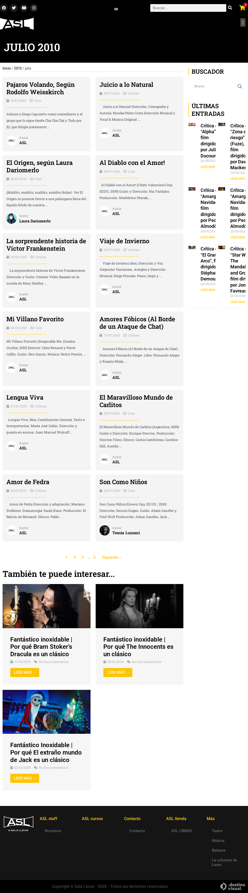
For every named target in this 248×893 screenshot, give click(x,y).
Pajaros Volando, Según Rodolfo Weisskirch (40, 88)
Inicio (7, 68)
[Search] (230, 8)
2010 (18, 68)
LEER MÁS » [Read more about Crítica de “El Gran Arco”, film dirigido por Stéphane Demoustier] (209, 290)
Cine (37, 100)
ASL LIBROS (181, 831)
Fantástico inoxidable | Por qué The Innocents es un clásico (138, 647)
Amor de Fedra (27, 482)
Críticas (133, 93)
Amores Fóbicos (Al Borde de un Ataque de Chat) (137, 323)
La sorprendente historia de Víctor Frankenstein (46, 244)
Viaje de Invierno (124, 241)
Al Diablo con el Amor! (132, 162)
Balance (218, 850)
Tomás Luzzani (126, 532)
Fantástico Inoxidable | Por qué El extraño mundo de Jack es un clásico (46, 752)
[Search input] (214, 86)
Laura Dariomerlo (35, 220)
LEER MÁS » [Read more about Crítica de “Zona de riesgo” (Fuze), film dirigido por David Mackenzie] (238, 179)
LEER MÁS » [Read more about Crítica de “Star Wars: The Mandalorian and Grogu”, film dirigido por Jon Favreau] (238, 302)
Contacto (137, 831)
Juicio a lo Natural (126, 84)
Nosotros (53, 831)
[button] (242, 22)
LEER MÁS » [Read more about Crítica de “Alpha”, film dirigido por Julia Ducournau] (209, 167)
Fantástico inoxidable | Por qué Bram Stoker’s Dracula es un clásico (41, 647)
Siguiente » (111, 557)
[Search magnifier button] (239, 86)
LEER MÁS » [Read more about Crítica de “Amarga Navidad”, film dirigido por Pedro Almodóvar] (209, 237)
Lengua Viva (24, 397)
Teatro (217, 831)
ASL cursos (92, 818)
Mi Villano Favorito (35, 319)
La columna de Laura (224, 862)
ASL (23, 142)
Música (218, 840)
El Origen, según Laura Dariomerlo (39, 166)
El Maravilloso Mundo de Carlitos (136, 401)
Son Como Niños (123, 482)
